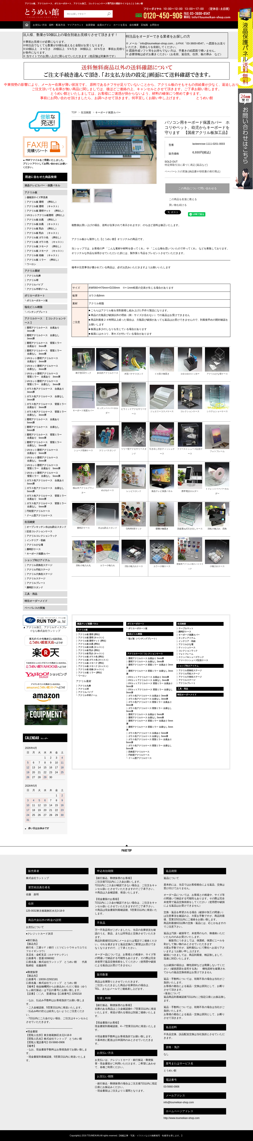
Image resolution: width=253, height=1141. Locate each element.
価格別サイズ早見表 (37, 197)
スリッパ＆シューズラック (191, 657)
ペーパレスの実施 (35, 607)
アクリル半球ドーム (37, 289)
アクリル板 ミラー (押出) (90, 672)
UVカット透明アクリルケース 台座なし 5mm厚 (41, 459)
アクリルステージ (36, 578)
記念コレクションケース (39, 531)
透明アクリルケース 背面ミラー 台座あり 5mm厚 (43, 436)
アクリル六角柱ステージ (39, 574)
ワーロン (31, 264)
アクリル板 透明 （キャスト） (43, 206)
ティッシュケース (186, 647)
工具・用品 (31, 593)
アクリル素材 (32, 270)
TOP (74, 112)
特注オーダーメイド (36, 600)
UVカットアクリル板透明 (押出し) (45, 215)
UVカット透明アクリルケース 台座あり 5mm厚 (41, 451)
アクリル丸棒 (34, 275)
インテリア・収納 (36, 540)
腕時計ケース (34, 549)
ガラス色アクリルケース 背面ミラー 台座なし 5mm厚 (45, 505)
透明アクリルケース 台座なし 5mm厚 (42, 428)
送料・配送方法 (57, 25)
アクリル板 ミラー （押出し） (43, 259)
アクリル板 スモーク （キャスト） (46, 251)
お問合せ (154, 25)
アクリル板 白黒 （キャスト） (43, 224)
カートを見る (120, 25)
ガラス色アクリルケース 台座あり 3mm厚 (44, 390)
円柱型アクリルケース (38, 511)
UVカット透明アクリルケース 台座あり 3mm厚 (41, 360)
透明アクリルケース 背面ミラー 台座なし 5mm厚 (43, 444)
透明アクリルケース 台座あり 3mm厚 (42, 329)
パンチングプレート (37, 312)
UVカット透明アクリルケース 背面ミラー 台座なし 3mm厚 (43, 383)
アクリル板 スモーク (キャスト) (93, 666)
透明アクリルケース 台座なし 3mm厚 (42, 337)
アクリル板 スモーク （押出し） (44, 246)
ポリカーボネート (35, 295)
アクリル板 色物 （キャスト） (43, 255)
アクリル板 (31, 192)
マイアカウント (75, 25)
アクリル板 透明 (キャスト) (91, 637)
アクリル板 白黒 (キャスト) (91, 647)
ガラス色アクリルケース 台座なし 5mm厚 (44, 490)
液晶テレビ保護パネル (87, 624)
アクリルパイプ (35, 284)
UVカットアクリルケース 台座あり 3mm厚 (148, 677)
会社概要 (134, 25)
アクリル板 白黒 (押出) (89, 644)
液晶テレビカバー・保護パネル (42, 185)
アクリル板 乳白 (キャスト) (91, 653)
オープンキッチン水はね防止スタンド (46, 527)
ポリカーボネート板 (37, 300)
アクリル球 (32, 280)
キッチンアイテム (186, 638)
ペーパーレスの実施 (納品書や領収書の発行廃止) (192, 171)
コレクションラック (188, 651)
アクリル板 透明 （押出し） (42, 202)
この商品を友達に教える (183, 199)
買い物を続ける (178, 204)
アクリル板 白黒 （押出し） (42, 219)
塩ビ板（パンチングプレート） (143, 638)
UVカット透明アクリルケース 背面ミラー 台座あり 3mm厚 (43, 375)
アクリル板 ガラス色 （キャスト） (46, 242)
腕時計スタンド (35, 587)
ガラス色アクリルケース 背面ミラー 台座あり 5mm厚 (45, 497)
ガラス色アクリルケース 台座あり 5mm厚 (44, 482)
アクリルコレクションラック (42, 536)
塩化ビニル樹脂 (33, 307)
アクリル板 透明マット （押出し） (46, 210)
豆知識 (144, 25)
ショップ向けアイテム (37, 560)
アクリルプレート (36, 583)
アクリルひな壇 (35, 544)
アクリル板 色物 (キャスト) (91, 669)
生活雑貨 (30, 522)
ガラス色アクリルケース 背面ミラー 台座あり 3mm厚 (45, 405)
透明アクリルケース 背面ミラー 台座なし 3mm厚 (43, 352)
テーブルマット (185, 628)
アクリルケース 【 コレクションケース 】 (45, 320)
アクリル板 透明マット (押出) (92, 641)
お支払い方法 (40, 25)
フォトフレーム (185, 654)
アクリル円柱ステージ (38, 569)
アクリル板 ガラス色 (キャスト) (93, 660)
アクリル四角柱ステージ (39, 565)
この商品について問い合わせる (197, 188)
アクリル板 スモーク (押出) (91, 663)
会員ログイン (104, 25)
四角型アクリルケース (138, 752)
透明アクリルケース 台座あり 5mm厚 (42, 421)
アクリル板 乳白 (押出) (89, 650)
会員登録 (90, 25)
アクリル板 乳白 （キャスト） (43, 233)
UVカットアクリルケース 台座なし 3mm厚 (148, 680)
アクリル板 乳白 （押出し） (42, 228)
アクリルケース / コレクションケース (145, 654)
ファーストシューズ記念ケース (193, 660)
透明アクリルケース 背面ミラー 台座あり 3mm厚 (43, 344)
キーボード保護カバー (38, 553)
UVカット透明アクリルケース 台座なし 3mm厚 (41, 367)
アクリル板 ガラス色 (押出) (91, 656)
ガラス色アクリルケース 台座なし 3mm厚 (44, 398)
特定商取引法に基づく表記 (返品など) (186, 164)
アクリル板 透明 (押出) (89, 634)
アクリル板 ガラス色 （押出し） (44, 237)
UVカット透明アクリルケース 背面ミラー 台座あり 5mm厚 (43, 467)
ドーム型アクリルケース (39, 515)
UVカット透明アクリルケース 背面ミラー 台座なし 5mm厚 (43, 474)
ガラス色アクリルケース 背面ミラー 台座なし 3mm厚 (45, 413)
